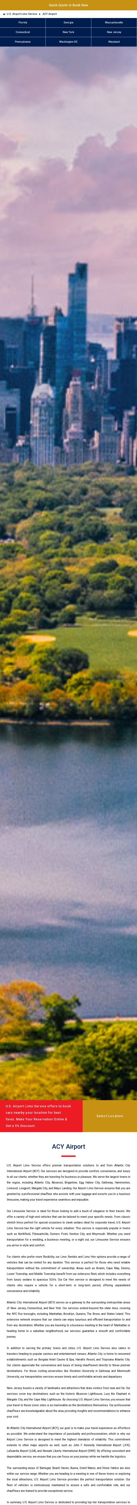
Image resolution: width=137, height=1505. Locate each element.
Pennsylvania (23, 41)
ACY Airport (50, 14)
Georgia (68, 22)
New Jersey (114, 32)
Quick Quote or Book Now (68, 5)
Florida (23, 22)
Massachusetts (114, 22)
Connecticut (23, 32)
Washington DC (68, 41)
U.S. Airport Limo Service (22, 14)
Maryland (114, 41)
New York (68, 32)
